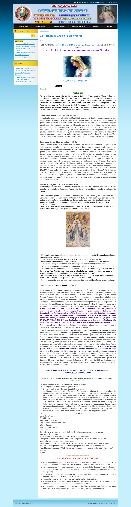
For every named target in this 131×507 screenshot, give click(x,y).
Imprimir (115, 2)
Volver (42, 89)
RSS (108, 2)
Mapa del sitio (100, 2)
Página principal (44, 31)
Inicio (92, 2)
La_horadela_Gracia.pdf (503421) (77, 80)
